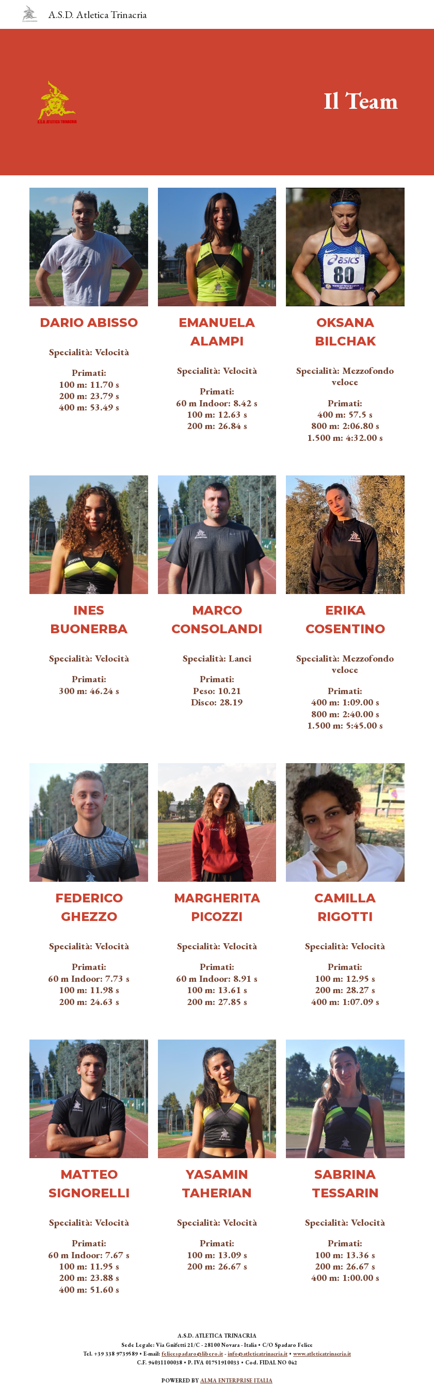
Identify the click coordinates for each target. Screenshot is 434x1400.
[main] (361, 100)
